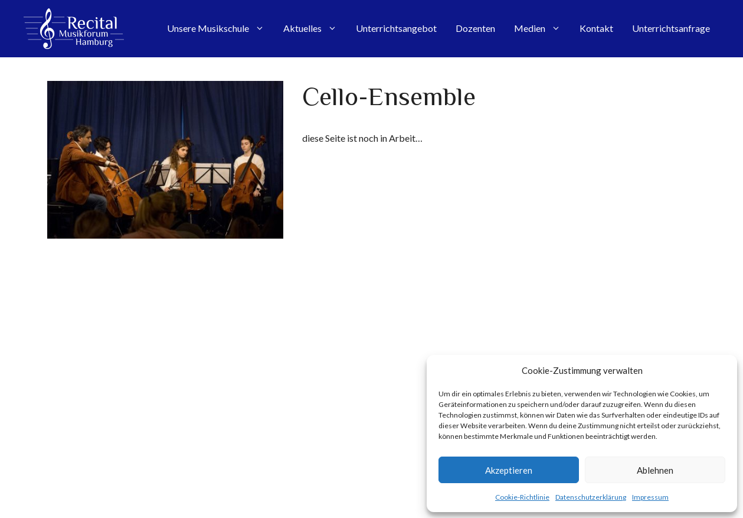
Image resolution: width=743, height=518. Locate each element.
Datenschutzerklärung (590, 497)
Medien (542, 28)
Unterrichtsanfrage (671, 28)
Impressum (650, 497)
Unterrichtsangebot (396, 28)
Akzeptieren (508, 470)
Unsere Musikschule (220, 28)
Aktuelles (314, 28)
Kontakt (596, 28)
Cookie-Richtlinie (522, 497)
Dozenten (475, 28)
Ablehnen (655, 470)
